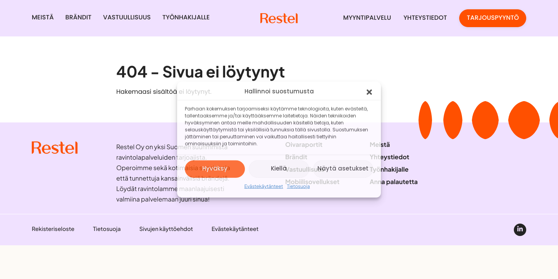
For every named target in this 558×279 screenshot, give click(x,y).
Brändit (78, 18)
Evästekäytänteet (263, 186)
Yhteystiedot (425, 18)
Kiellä (279, 169)
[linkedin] (520, 230)
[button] (369, 92)
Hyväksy (214, 169)
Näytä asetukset (343, 169)
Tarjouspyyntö (493, 18)
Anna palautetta (394, 182)
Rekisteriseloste (53, 229)
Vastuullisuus (127, 18)
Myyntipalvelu (367, 18)
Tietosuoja (298, 186)
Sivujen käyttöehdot (166, 229)
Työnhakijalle (186, 18)
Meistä (43, 18)
